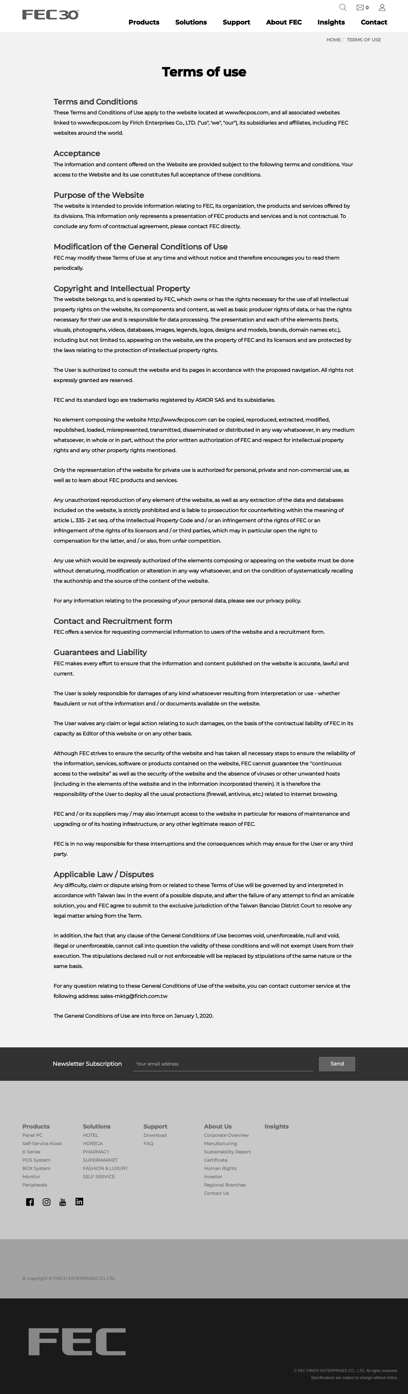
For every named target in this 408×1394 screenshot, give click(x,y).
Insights (331, 22)
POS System (36, 1160)
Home (333, 40)
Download (154, 1135)
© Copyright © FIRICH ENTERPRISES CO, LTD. (69, 1278)
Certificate (215, 1160)
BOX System (36, 1168)
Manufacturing (220, 1143)
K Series (31, 1152)
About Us (218, 1126)
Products (143, 22)
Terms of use (364, 40)
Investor (213, 1177)
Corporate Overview (226, 1135)
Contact (374, 22)
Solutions (191, 22)
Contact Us (216, 1193)
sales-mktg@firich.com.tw (133, 996)
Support (236, 22)
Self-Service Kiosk (42, 1143)
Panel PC (32, 1135)
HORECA (93, 1143)
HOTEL (90, 1135)
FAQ (148, 1143)
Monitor (31, 1177)
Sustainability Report (227, 1152)
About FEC (284, 22)
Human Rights (220, 1168)
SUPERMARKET (100, 1160)
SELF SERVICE (99, 1177)
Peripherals (34, 1185)
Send (337, 1064)
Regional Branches (225, 1185)
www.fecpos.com (99, 123)
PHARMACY (96, 1152)
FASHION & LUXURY (105, 1168)
